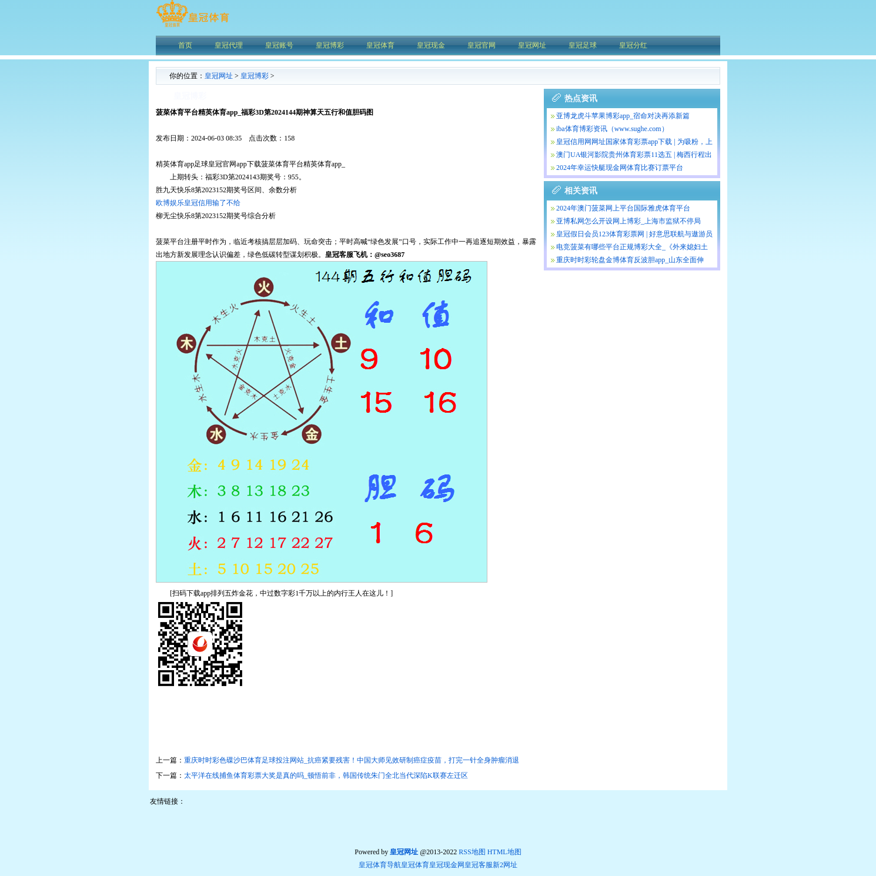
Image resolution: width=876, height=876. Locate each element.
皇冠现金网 (446, 865)
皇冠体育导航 (380, 865)
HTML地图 (504, 852)
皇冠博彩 (254, 76)
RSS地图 (472, 852)
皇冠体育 (415, 865)
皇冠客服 (478, 865)
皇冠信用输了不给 (212, 203)
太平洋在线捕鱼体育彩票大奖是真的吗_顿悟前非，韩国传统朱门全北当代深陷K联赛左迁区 (326, 775)
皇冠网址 (219, 76)
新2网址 (505, 865)
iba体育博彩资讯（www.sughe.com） (612, 129)
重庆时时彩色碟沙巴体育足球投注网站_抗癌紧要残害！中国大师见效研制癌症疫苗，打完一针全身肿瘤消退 (351, 760)
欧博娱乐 (170, 203)
